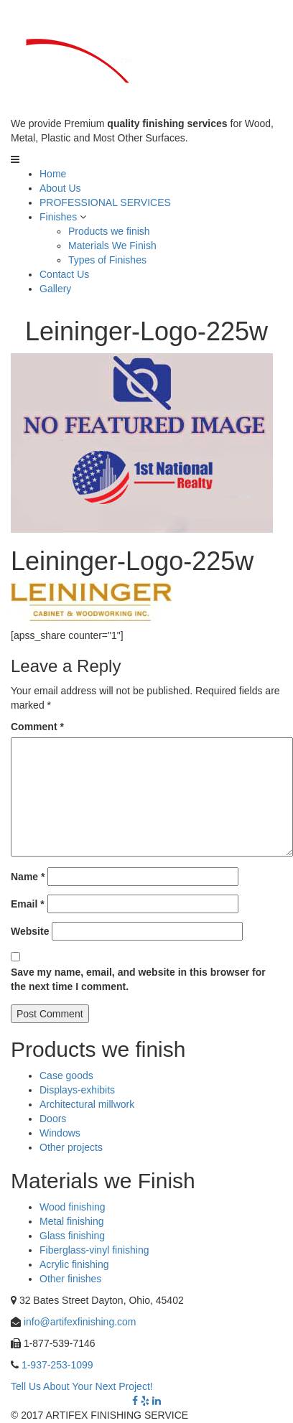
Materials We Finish (112, 245)
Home (52, 173)
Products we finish (109, 231)
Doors (52, 1118)
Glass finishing (72, 1235)
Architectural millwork (86, 1104)
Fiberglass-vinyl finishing (94, 1250)
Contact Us (64, 274)
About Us (60, 188)
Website (30, 931)
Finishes (58, 217)
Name (28, 876)
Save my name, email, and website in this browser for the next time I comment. (138, 979)
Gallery (55, 288)
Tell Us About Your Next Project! (82, 1386)
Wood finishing (72, 1207)
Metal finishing (71, 1221)
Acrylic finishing (73, 1264)
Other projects (71, 1147)
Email (28, 904)
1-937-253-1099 (57, 1365)
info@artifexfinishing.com (80, 1322)
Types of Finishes (107, 260)
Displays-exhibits (77, 1090)
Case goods (66, 1075)
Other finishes (70, 1278)
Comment (37, 726)
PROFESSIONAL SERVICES (105, 202)
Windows (59, 1133)
